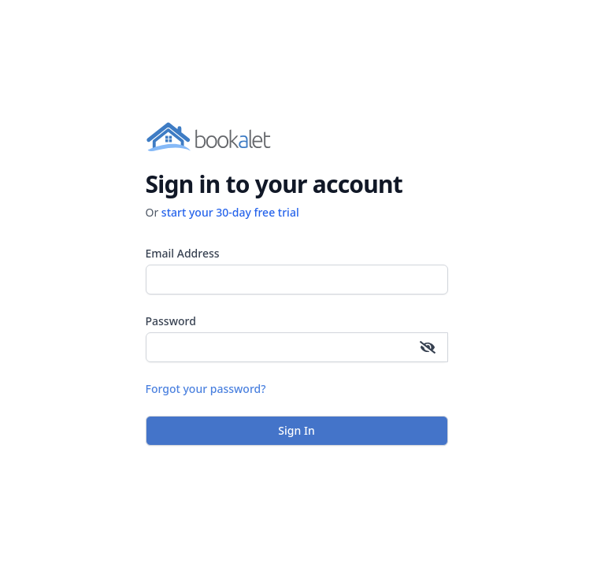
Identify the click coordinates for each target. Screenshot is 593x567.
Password (171, 320)
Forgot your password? (206, 388)
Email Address (183, 253)
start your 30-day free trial (230, 212)
